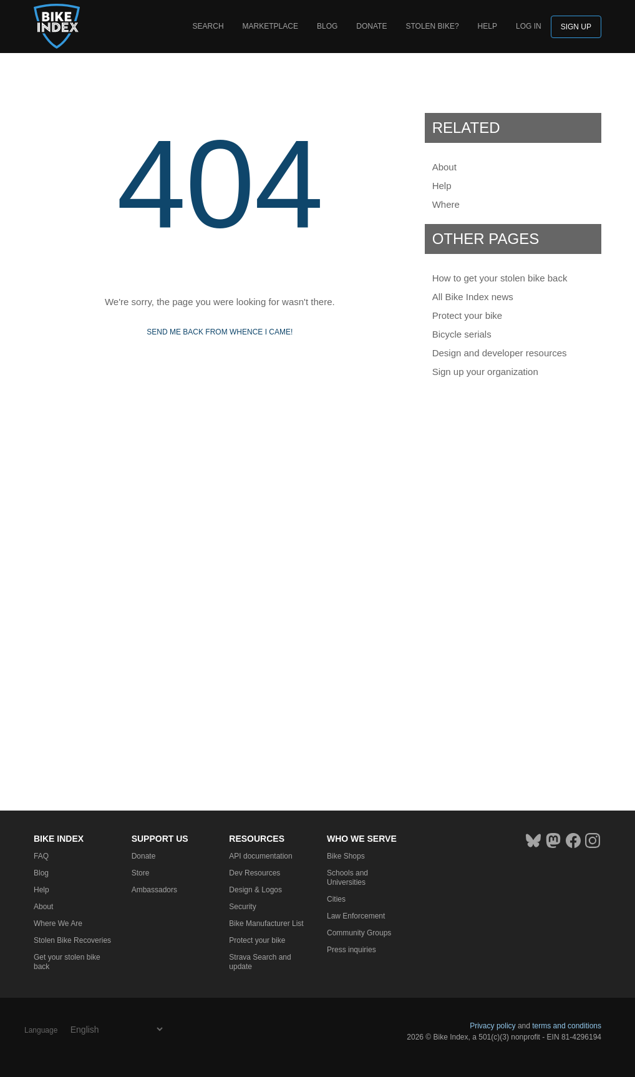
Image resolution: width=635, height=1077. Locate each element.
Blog (327, 26)
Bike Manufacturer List (266, 923)
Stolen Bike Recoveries (72, 940)
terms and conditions (566, 1025)
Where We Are (58, 923)
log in (528, 26)
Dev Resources (254, 873)
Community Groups (359, 932)
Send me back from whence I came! (220, 332)
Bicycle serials (462, 334)
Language (40, 1030)
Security (242, 906)
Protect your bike (467, 315)
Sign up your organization (485, 371)
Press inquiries (351, 949)
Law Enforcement (356, 916)
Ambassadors (154, 889)
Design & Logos (255, 889)
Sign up (576, 26)
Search (208, 26)
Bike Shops (346, 856)
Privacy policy (492, 1025)
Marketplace (270, 26)
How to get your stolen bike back (500, 278)
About (444, 167)
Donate (371, 26)
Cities (336, 899)
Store (141, 873)
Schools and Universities (347, 878)
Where (446, 204)
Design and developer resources (499, 353)
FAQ (41, 856)
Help (487, 26)
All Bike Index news (472, 296)
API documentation (260, 856)
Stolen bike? (431, 26)
